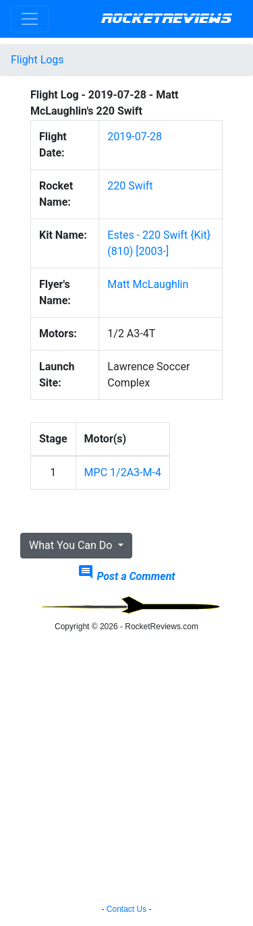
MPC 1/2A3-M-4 (122, 472)
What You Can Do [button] (72, 545)
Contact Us (126, 909)
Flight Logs (37, 59)
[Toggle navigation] (30, 18)
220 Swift (129, 185)
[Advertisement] (126, 769)
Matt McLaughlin (147, 284)
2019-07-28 (134, 136)
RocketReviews (166, 19)
